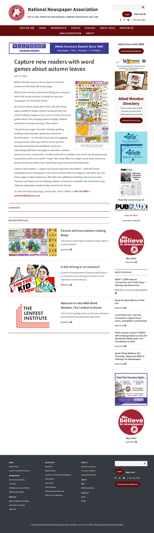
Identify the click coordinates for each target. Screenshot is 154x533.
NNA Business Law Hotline (19, 488)
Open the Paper (131, 215)
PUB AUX (90, 28)
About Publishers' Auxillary (19, 501)
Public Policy (14, 466)
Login (127, 14)
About (90, 33)
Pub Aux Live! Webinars (54, 495)
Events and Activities (17, 480)
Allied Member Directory (131, 101)
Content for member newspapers (58, 475)
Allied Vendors (50, 471)
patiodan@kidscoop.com (27, 195)
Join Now (12, 484)
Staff (83, 497)
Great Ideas (107, 28)
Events (75, 28)
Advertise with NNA (131, 44)
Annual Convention (88, 466)
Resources (127, 28)
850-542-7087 (134, 478)
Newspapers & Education (54, 491)
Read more (66, 249)
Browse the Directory (131, 120)
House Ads (49, 483)
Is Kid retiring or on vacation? (80, 267)
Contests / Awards (88, 471)
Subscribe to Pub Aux (17, 505)
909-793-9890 (81, 191)
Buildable (119, 525)
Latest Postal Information (19, 471)
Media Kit (12, 509)
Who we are (27, 28)
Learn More (131, 262)
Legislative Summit (88, 475)
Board (83, 501)
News (42, 28)
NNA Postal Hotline (16, 492)
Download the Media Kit (131, 51)
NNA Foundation (70, 33)
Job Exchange (50, 487)
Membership (59, 28)
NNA (83, 484)
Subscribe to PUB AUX (131, 220)
